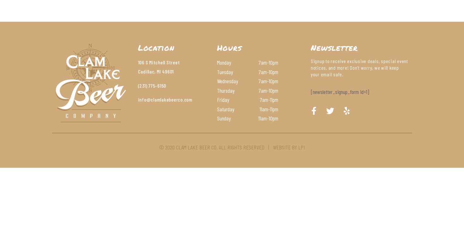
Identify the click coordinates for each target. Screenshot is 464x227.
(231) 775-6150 (152, 86)
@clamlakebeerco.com (169, 99)
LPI (301, 147)
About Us (137, 20)
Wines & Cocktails (237, 20)
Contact (285, 20)
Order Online (325, 20)
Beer (194, 20)
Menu (169, 20)
